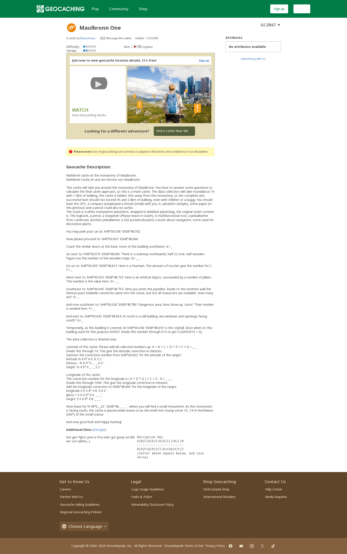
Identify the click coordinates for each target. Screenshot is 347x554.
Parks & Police (141, 497)
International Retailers (219, 497)
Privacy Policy (215, 546)
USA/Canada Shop (216, 489)
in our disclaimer (196, 152)
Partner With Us (71, 497)
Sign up (279, 9)
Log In (302, 9)
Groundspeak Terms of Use (184, 546)
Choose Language (84, 526)
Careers (65, 489)
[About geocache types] (71, 27)
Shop (143, 8)
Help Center (273, 489)
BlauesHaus (87, 38)
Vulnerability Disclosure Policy (152, 504)
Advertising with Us (253, 59)
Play (95, 8)
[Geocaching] (61, 8)
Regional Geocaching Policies (81, 512)
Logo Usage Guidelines (147, 489)
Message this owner (119, 38)
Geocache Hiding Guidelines (80, 504)
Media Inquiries (276, 497)
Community (118, 8)
